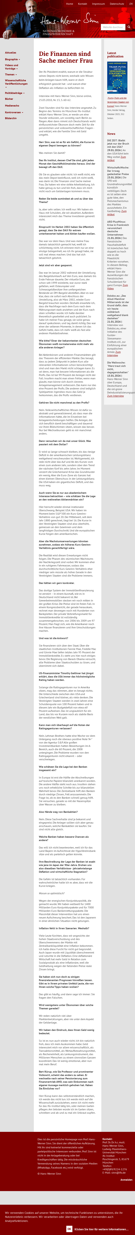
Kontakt (82, 3)
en (130, 3)
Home (69, 3)
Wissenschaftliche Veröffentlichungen (16, 83)
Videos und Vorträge (11, 66)
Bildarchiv (11, 118)
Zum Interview (114, 353)
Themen (11, 74)
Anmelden (126, 1179)
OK (69, 1229)
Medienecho (12, 105)
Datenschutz (117, 3)
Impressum (98, 3)
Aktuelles (10, 52)
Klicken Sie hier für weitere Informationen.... (102, 1229)
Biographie (12, 59)
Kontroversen (14, 112)
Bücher (9, 98)
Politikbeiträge (15, 93)
